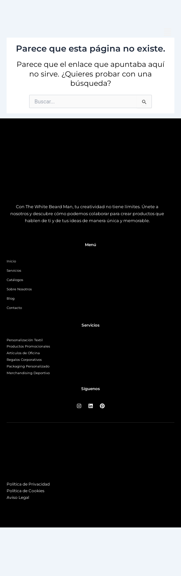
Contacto (14, 308)
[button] (167, 33)
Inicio (11, 261)
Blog (11, 298)
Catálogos (15, 280)
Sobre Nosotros (19, 289)
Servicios (14, 270)
